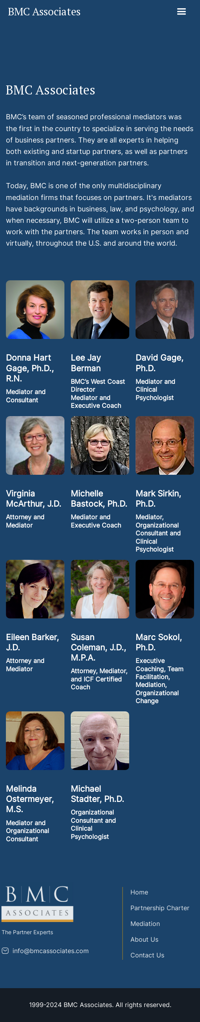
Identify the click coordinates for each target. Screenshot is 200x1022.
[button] (181, 11)
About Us (140, 939)
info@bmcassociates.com (46, 951)
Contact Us (143, 955)
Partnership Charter (156, 908)
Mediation (141, 924)
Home (135, 892)
